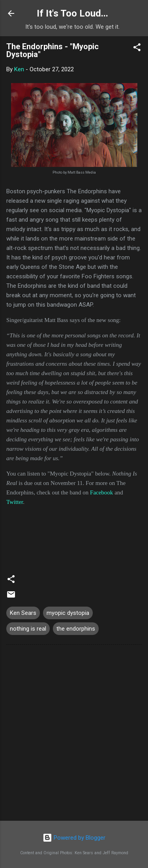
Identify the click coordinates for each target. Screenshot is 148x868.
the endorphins (75, 628)
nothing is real (28, 628)
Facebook (101, 492)
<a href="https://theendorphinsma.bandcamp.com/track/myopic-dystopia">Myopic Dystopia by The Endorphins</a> (74, 536)
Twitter (14, 502)
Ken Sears (23, 612)
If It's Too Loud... (72, 13)
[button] (137, 49)
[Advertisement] (74, 734)
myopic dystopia (68, 612)
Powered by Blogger (74, 837)
